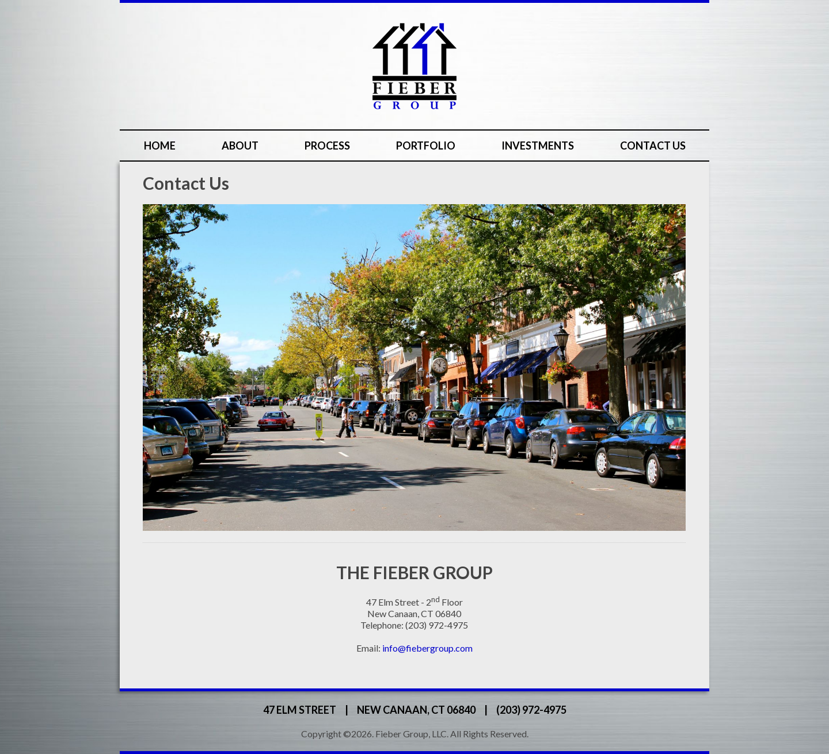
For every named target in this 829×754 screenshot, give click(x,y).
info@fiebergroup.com (427, 647)
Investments (537, 145)
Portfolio (425, 145)
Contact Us (653, 145)
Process (327, 145)
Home (160, 145)
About (240, 145)
